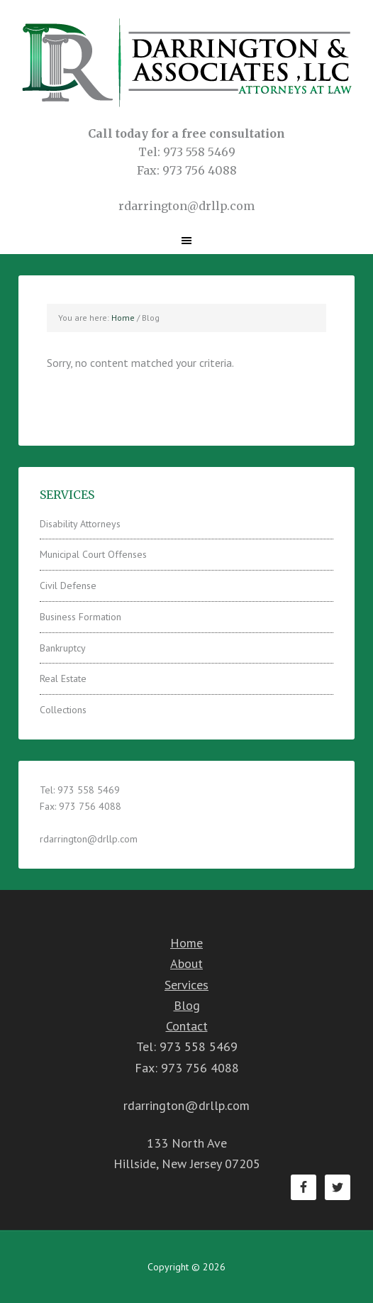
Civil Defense (68, 585)
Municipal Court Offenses (93, 554)
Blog (187, 1005)
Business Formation (80, 616)
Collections (63, 709)
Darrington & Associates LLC (186, 62)
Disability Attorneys (80, 523)
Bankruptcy (63, 648)
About (186, 963)
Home (186, 943)
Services (186, 985)
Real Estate (63, 678)
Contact (187, 1026)
